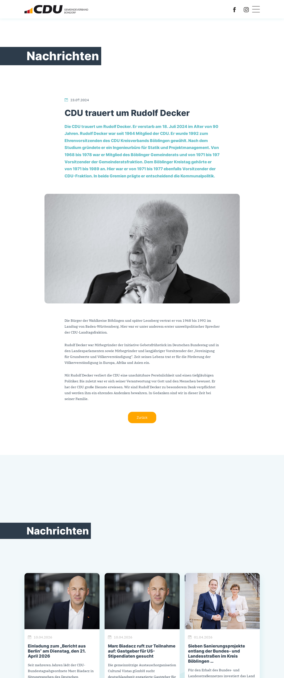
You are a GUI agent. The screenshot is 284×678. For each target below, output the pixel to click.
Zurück (142, 417)
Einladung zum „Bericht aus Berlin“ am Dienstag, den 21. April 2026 (57, 651)
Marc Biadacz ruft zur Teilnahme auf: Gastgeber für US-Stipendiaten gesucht (141, 651)
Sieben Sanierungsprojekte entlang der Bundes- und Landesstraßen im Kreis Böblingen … (216, 653)
